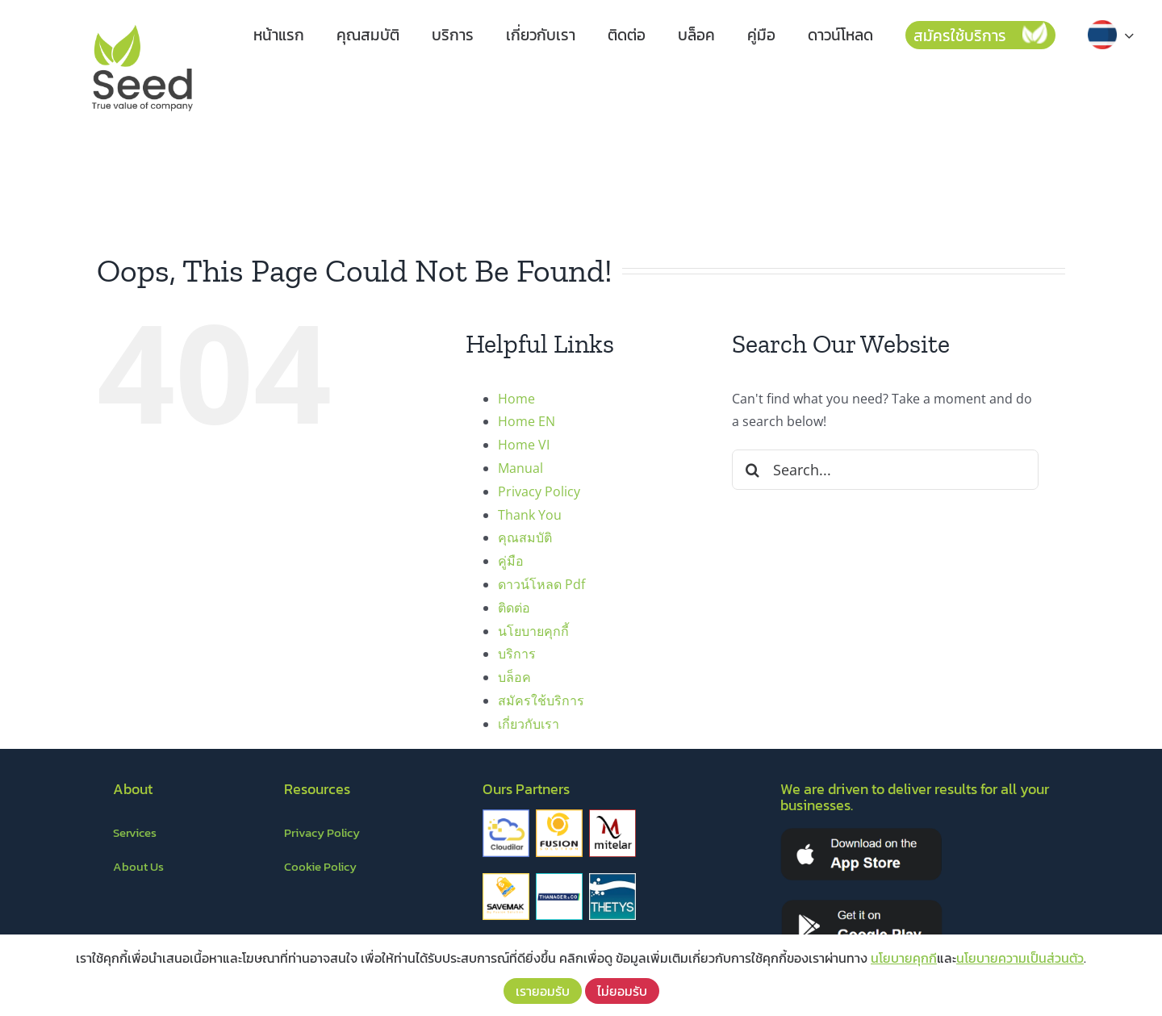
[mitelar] (612, 816)
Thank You (530, 515)
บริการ (517, 654)
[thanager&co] (559, 879)
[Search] (752, 469)
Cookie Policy (320, 866)
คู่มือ (511, 561)
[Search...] (885, 469)
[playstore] (862, 905)
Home (516, 399)
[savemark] (506, 879)
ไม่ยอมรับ (622, 991)
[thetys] (612, 879)
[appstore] (861, 833)
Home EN (526, 421)
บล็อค (514, 677)
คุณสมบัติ (525, 537)
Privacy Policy (539, 491)
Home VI (524, 445)
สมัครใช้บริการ (541, 700)
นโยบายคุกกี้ (533, 631)
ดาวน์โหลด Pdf (541, 584)
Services (135, 832)
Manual (520, 468)
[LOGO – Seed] (142, 22)
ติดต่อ (514, 608)
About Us (138, 866)
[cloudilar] (506, 816)
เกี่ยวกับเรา (528, 724)
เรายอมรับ (543, 991)
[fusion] (559, 816)
